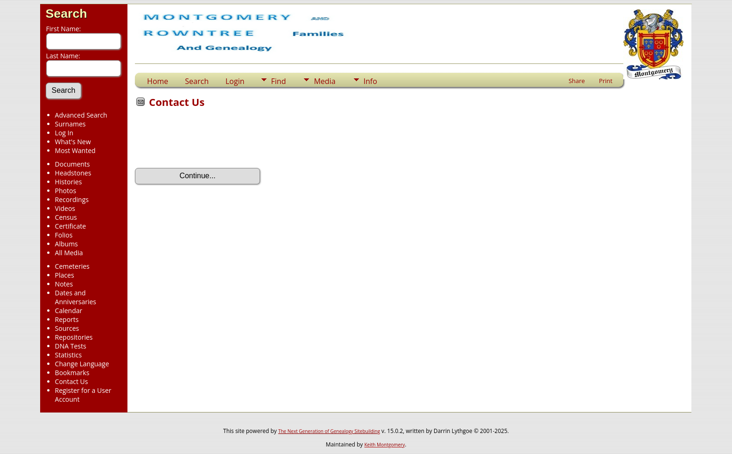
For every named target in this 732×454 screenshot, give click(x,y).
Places (64, 275)
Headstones (73, 172)
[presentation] (206, 141)
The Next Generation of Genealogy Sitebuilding (329, 431)
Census (66, 217)
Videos (65, 208)
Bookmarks (72, 372)
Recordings (72, 199)
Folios (64, 234)
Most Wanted (75, 150)
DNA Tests (70, 346)
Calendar (69, 310)
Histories (68, 181)
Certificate (70, 226)
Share (577, 81)
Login (235, 81)
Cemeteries (72, 266)
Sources (67, 328)
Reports (67, 319)
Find (278, 81)
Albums (66, 243)
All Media (69, 252)
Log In (64, 132)
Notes (64, 283)
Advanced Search (81, 115)
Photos (66, 190)
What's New (73, 141)
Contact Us (71, 381)
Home (157, 81)
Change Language (82, 363)
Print (605, 81)
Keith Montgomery (385, 444)
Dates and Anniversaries (75, 297)
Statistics (68, 354)
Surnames (70, 123)
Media (324, 81)
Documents (72, 164)
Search (66, 14)
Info (370, 81)
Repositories (74, 337)
